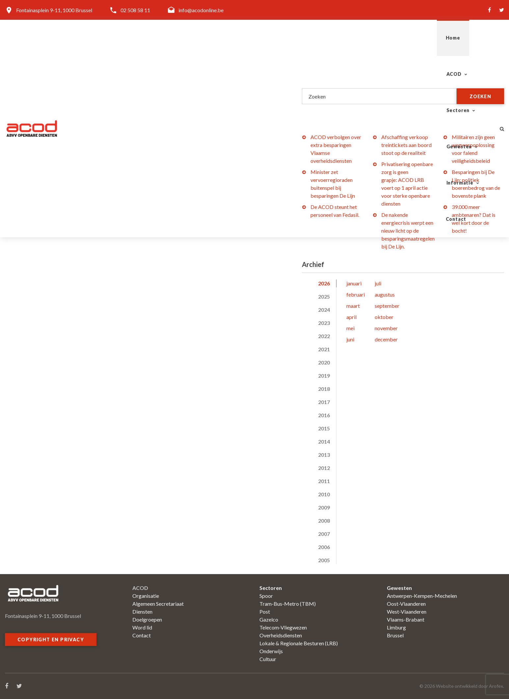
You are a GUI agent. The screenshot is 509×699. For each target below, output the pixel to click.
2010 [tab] (324, 494)
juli (378, 283)
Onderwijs (271, 651)
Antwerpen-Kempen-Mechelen (422, 596)
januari (354, 283)
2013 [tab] (324, 454)
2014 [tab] (324, 441)
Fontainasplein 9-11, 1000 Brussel (54, 10)
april (351, 317)
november (386, 328)
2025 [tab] (324, 296)
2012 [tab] (324, 468)
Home (242, 38)
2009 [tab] (324, 507)
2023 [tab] (324, 323)
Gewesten (370, 38)
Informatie (421, 38)
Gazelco (268, 619)
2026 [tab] (324, 283)
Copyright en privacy (50, 639)
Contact (470, 38)
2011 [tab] (324, 481)
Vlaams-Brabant (405, 619)
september (387, 306)
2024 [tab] (324, 309)
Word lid (142, 627)
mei (350, 328)
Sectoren (320, 38)
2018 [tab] (324, 389)
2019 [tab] (324, 375)
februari (355, 294)
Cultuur (267, 659)
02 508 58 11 (135, 10)
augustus (385, 294)
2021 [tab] (324, 349)
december (386, 339)
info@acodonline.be (201, 10)
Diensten (142, 611)
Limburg (396, 627)
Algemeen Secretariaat (158, 603)
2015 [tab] (324, 428)
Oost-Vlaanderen (406, 603)
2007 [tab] (324, 534)
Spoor (266, 596)
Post (264, 611)
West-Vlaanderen (406, 611)
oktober (384, 317)
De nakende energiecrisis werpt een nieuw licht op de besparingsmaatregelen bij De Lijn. (408, 230)
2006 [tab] (324, 547)
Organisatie (145, 596)
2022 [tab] (324, 336)
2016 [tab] (324, 415)
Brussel (395, 635)
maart (353, 306)
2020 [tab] (324, 362)
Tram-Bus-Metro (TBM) (287, 603)
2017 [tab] (324, 402)
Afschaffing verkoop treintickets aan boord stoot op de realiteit (406, 145)
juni (350, 339)
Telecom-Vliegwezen (283, 627)
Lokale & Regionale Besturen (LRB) (298, 643)
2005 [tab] (324, 560)
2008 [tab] (324, 520)
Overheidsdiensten (280, 635)
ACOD (275, 38)
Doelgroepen (147, 619)
